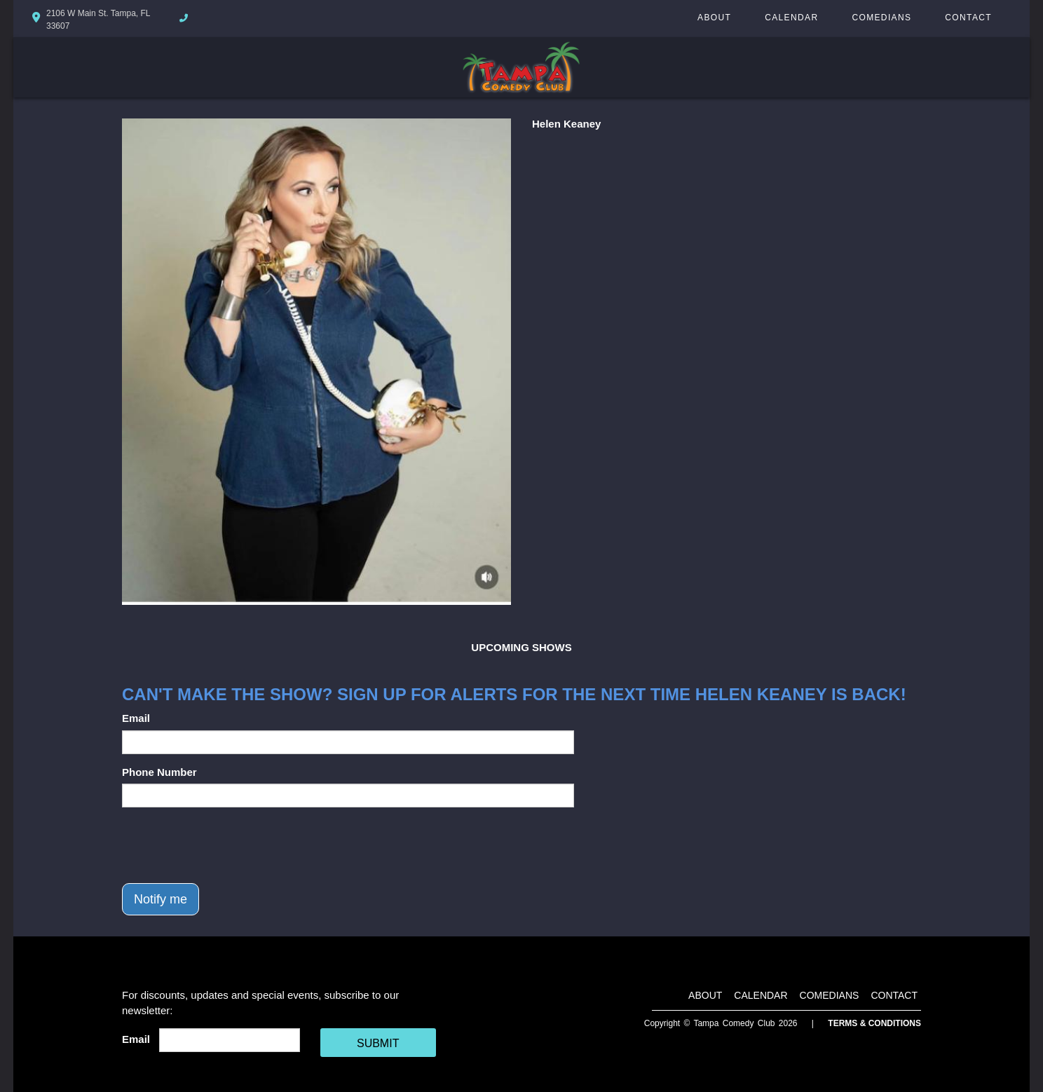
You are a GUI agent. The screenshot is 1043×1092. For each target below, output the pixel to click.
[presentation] (228, 845)
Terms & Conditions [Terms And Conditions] (874, 1023)
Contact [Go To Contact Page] (968, 17)
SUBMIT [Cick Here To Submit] (378, 1043)
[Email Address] (229, 1040)
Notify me (160, 899)
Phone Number (159, 772)
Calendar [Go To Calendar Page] (791, 17)
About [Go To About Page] (714, 17)
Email (136, 718)
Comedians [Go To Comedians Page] (881, 17)
